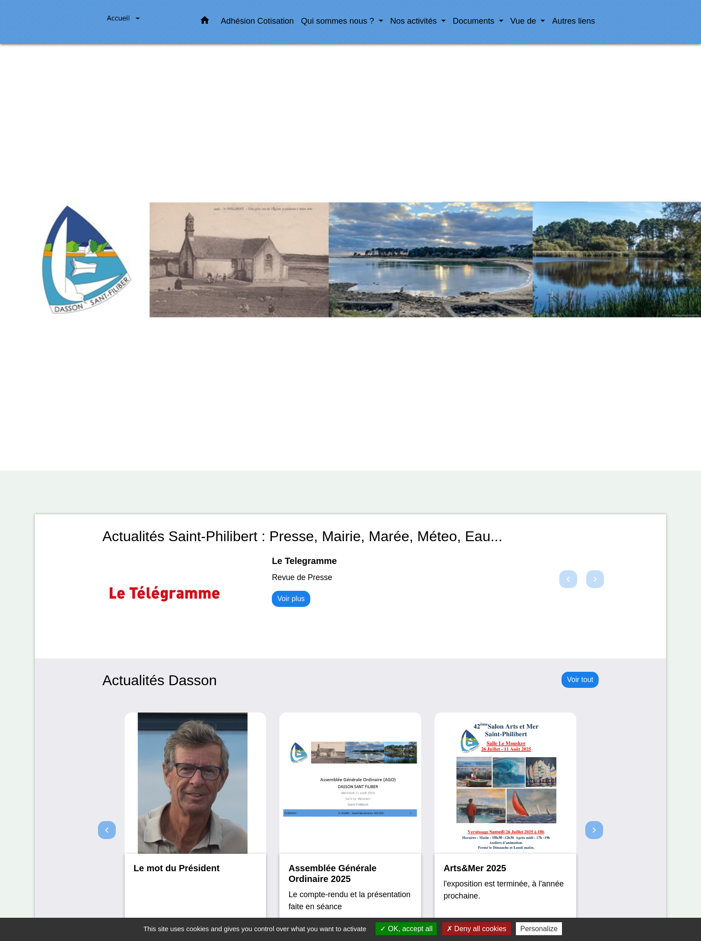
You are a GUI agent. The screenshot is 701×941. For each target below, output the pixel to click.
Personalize (539, 929)
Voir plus (290, 598)
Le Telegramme (304, 561)
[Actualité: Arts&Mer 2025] (505, 825)
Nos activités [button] (414, 20)
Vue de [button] (525, 20)
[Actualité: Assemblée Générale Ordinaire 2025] (350, 825)
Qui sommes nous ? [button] (338, 20)
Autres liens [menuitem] (573, 20)
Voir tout (580, 679)
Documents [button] (475, 20)
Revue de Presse (302, 577)
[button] (204, 22)
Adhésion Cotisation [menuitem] (257, 20)
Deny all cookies (477, 929)
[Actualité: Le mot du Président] (195, 825)
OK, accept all (406, 929)
